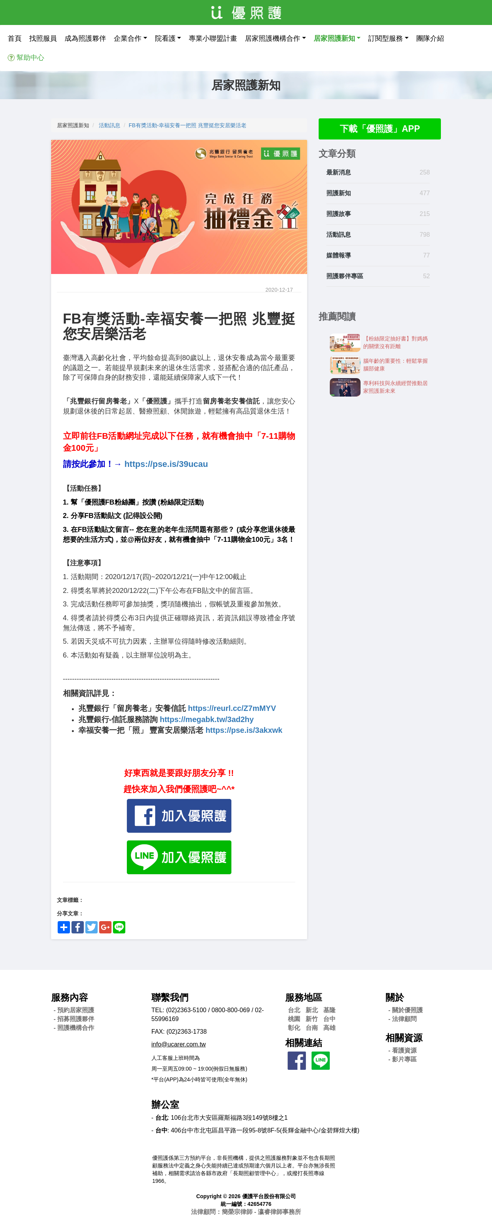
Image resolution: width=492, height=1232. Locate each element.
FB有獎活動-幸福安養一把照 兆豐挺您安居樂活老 (187, 125)
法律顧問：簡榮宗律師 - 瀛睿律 (246, 1212)
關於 (395, 997)
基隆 (329, 1010)
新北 (312, 1010)
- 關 (405, 1010)
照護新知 (338, 194)
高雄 (329, 1027)
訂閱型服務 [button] (385, 38)
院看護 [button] (165, 38)
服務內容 (69, 997)
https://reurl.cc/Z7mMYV (232, 708)
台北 (294, 1010)
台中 (329, 1019)
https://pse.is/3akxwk (244, 730)
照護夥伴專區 (344, 276)
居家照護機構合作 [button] (272, 38)
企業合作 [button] (127, 38)
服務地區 (303, 997)
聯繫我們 (169, 997)
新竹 (312, 1019)
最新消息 (338, 173)
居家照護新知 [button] (334, 38)
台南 (312, 1027)
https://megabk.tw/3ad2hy (207, 719)
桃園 (294, 1019)
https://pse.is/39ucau (166, 464)
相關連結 (303, 1043)
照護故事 (338, 214)
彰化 (294, 1027)
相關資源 (404, 1038)
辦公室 (165, 1104)
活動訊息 (109, 125)
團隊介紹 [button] (430, 38)
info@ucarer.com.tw (178, 1044)
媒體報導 (338, 255)
